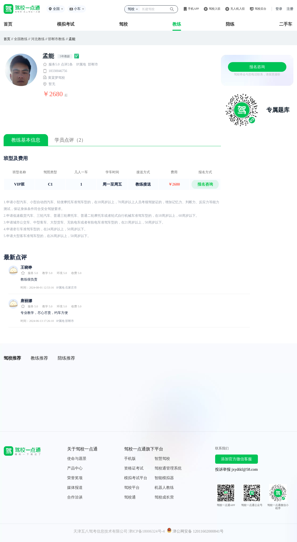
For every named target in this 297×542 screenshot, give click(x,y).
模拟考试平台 (135, 478)
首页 (8, 24)
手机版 (130, 458)
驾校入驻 (214, 8)
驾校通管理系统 (168, 468)
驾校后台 (260, 8)
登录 (279, 9)
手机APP (193, 8)
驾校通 (130, 497)
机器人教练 (164, 487)
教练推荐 (39, 358)
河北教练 (38, 39)
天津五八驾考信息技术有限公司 (100, 531)
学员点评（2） (70, 140)
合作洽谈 (75, 497)
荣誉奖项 (75, 478)
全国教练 (21, 39)
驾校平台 (132, 487)
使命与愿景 (76, 458)
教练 (176, 24)
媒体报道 (75, 487)
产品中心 (75, 468)
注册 (290, 9)
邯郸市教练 (56, 39)
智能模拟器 (164, 478)
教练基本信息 (25, 140)
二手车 (285, 24)
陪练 (230, 24)
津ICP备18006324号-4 (146, 531)
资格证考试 (133, 468)
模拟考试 (65, 24)
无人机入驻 (237, 8)
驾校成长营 (164, 497)
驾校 (123, 24)
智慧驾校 (162, 458)
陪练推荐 (66, 358)
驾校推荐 (12, 358)
